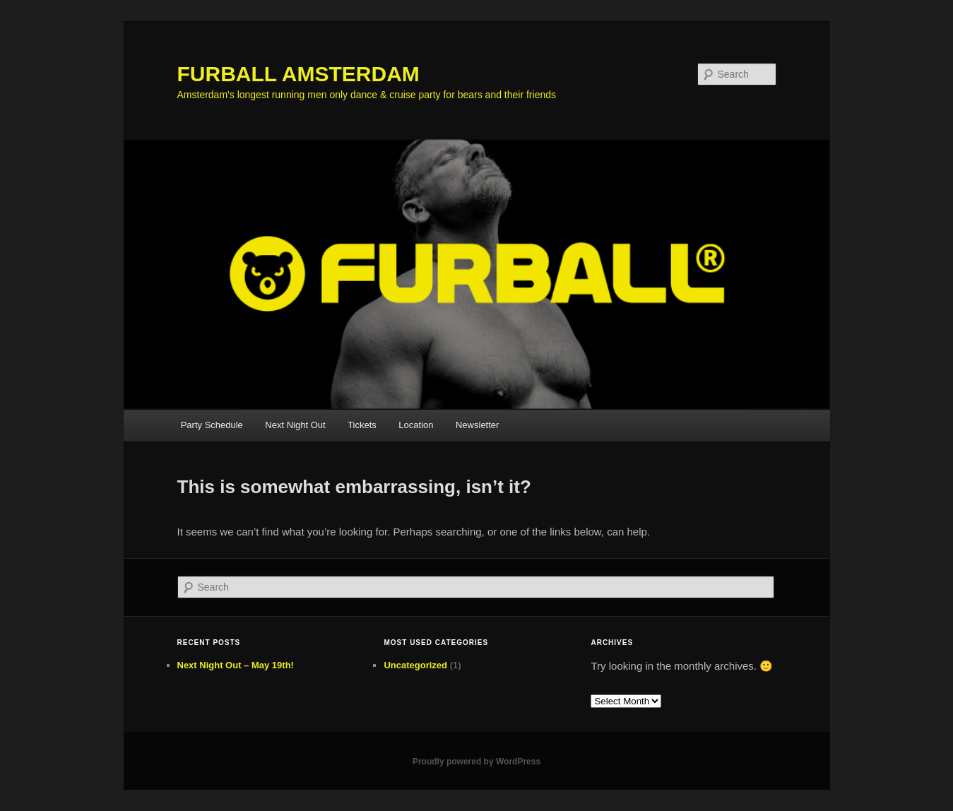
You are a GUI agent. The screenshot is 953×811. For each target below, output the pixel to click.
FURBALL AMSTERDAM (298, 73)
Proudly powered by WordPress (476, 761)
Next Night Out (295, 425)
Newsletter (477, 425)
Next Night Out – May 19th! (235, 665)
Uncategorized (415, 665)
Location (415, 425)
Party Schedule (212, 425)
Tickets (362, 425)
